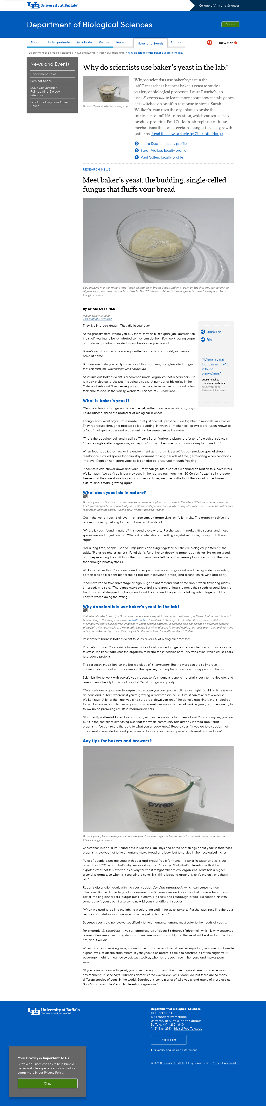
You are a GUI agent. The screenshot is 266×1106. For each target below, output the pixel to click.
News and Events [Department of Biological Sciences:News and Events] (85, 53)
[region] (47, 1071)
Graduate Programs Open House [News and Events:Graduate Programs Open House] (49, 104)
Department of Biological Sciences (89, 24)
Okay (47, 1083)
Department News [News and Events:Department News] (43, 74)
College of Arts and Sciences (219, 5)
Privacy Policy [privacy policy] (53, 1073)
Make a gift (168, 1039)
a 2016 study (137, 620)
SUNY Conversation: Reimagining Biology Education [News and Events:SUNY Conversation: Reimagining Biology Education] (45, 91)
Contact (230, 24)
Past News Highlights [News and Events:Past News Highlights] (111, 53)
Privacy (216, 1063)
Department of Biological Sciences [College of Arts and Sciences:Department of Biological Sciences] (50, 53)
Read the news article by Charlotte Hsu (187, 134)
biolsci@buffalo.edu (188, 1028)
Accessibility (231, 1063)
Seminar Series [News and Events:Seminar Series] (41, 81)
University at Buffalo (172, 1063)
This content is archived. (97, 319)
